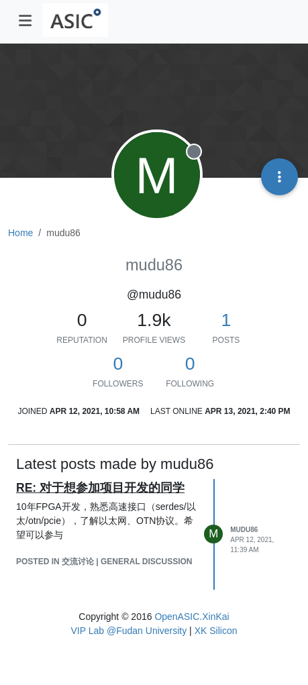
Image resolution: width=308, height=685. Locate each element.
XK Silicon (216, 630)
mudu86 (244, 529)
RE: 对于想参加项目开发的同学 (100, 487)
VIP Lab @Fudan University (129, 630)
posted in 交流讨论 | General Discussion (104, 561)
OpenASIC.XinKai (191, 616)
